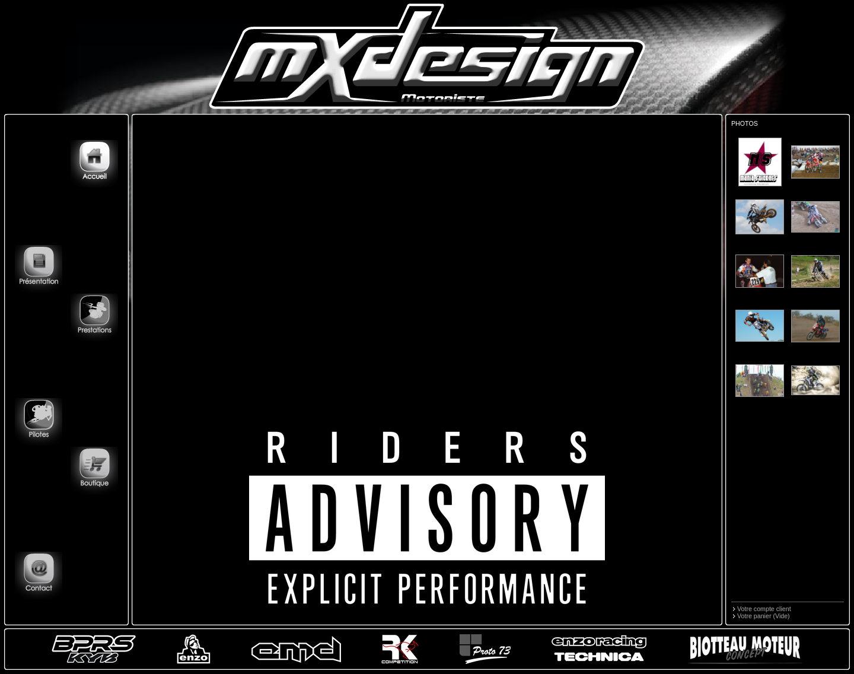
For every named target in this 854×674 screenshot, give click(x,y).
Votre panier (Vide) (763, 615)
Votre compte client (764, 608)
